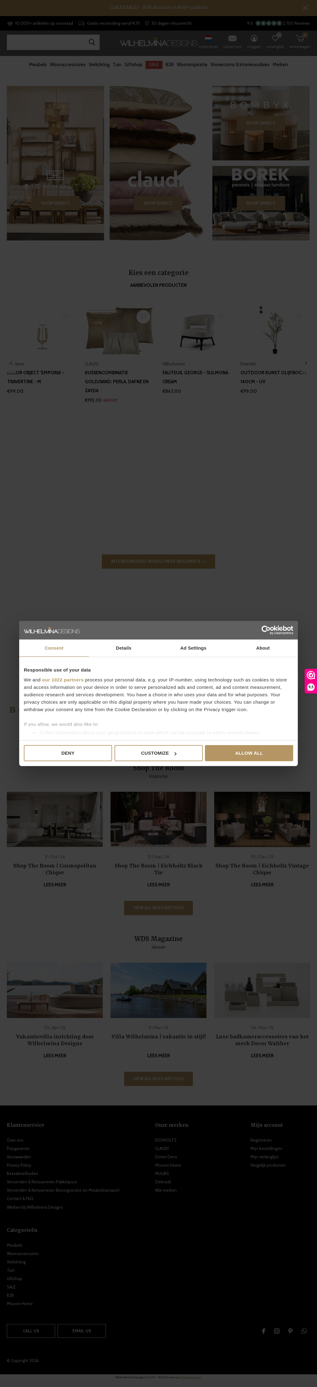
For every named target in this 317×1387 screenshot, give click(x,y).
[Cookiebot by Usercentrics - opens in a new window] (266, 630)
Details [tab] (124, 648)
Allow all (249, 753)
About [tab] (263, 648)
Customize (158, 753)
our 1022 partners (63, 679)
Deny (67, 753)
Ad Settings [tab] (193, 648)
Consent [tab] (54, 648)
